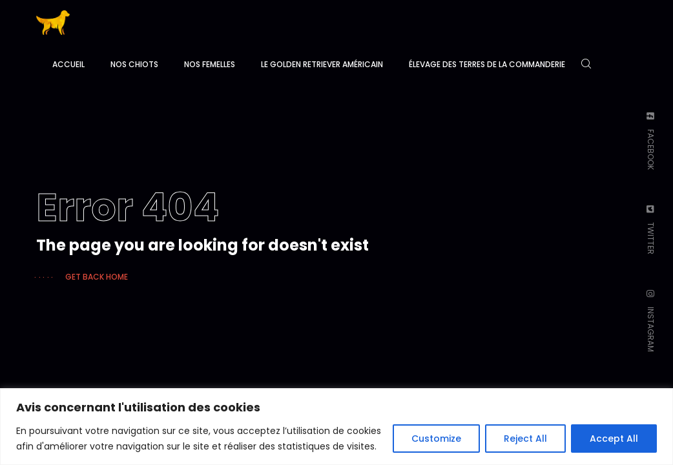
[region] (336, 426)
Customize (436, 438)
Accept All (614, 438)
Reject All (525, 438)
